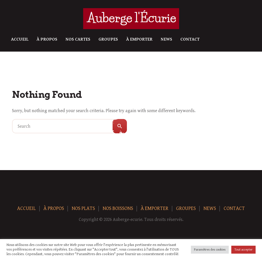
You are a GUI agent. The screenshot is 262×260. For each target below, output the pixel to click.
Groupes (108, 39)
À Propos (47, 39)
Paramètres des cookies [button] (210, 250)
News (166, 39)
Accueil (19, 39)
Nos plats (83, 208)
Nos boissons (118, 208)
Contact (190, 39)
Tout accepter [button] (243, 250)
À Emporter (139, 39)
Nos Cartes (78, 39)
